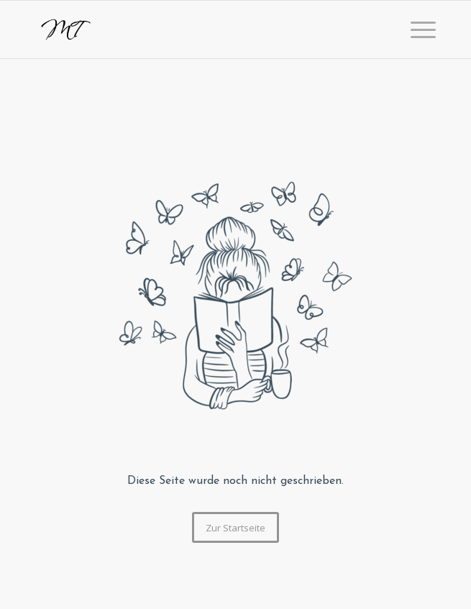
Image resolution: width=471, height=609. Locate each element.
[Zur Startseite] (235, 528)
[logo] (195, 29)
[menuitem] (416, 29)
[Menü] (416, 29)
